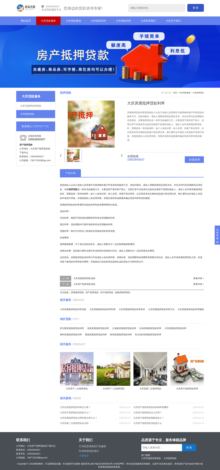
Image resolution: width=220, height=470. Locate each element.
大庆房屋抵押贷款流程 (84, 278)
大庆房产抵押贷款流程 (84, 284)
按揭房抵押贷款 (122, 292)
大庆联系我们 (148, 20)
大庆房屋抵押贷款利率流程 (73, 309)
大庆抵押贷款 (27, 114)
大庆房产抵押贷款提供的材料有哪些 (150, 407)
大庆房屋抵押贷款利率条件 (132, 309)
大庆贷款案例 (73, 20)
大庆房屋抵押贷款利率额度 (191, 309)
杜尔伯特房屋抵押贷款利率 (148, 334)
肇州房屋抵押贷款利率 (71, 334)
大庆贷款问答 (123, 20)
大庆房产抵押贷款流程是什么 (147, 423)
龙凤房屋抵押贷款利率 (98, 328)
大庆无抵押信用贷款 (30, 105)
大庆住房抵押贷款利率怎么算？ (75, 407)
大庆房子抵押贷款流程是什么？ (75, 412)
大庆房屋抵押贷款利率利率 (102, 309)
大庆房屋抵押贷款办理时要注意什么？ (78, 418)
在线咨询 (194, 159)
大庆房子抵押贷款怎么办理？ (147, 412)
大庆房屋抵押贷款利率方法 (161, 309)
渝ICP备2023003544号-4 (102, 463)
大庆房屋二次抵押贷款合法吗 (74, 423)
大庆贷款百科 (98, 20)
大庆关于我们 (173, 20)
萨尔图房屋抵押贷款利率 (72, 328)
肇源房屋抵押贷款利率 (96, 334)
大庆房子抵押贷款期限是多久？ (148, 418)
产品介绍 (70, 173)
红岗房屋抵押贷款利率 (150, 328)
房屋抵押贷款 (77, 292)
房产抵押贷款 (92, 292)
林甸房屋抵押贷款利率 (121, 334)
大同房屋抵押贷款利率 (175, 328)
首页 (175, 93)
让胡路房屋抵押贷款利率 (124, 328)
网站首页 (26, 20)
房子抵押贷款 (106, 292)
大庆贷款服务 (48, 20)
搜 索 (198, 7)
